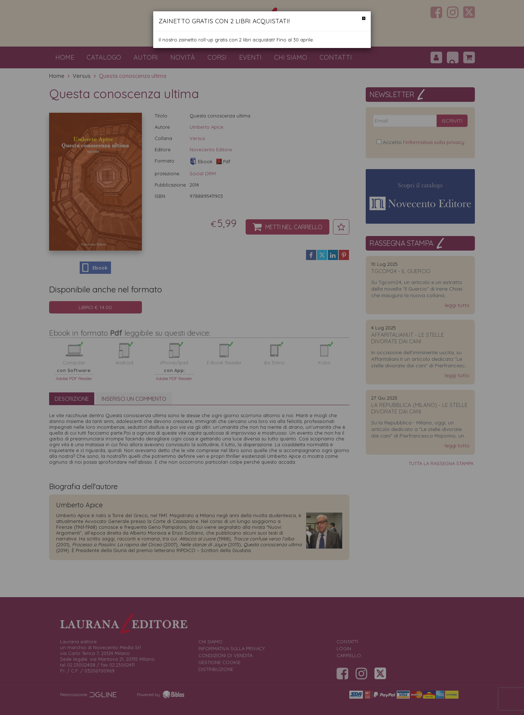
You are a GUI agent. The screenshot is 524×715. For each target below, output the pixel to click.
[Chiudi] (363, 18)
